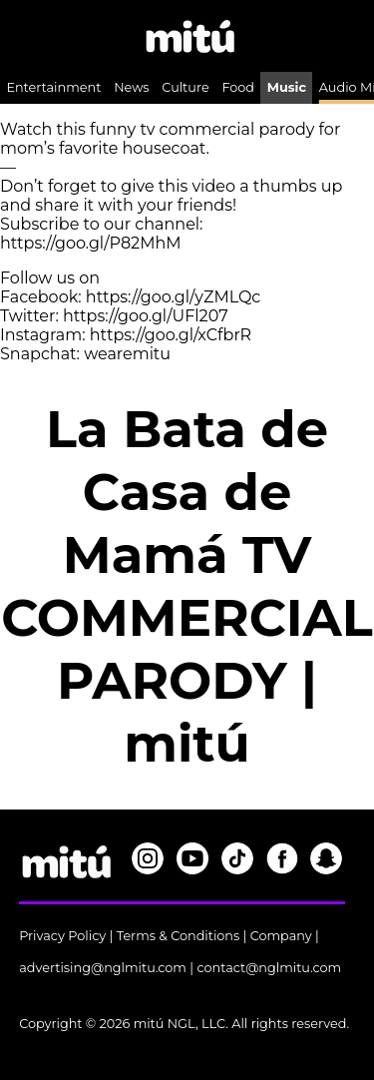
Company (281, 935)
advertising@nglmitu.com (103, 967)
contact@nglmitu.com (268, 967)
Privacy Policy (62, 935)
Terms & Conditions (178, 935)
